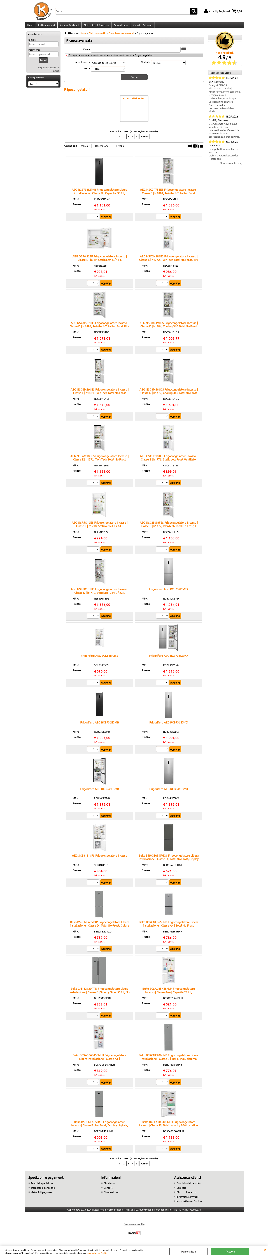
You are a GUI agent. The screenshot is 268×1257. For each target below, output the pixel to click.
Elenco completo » (230, 166)
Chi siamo (109, 1185)
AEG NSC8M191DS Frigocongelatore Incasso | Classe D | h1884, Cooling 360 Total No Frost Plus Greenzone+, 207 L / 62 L (168, 329)
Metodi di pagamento (43, 1194)
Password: (34, 52)
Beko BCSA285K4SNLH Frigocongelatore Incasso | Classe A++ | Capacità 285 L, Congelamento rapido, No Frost (168, 994)
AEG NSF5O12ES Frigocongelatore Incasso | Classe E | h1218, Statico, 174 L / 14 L (99, 526)
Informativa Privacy (187, 1199)
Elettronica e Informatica (95, 26)
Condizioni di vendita (188, 1185)
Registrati (55, 73)
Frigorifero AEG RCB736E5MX (168, 725)
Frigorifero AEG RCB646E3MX (168, 791)
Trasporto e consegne (43, 1190)
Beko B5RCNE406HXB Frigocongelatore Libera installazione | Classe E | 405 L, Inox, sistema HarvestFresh (168, 1061)
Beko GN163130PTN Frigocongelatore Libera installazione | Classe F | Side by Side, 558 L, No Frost (99, 994)
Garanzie (181, 1190)
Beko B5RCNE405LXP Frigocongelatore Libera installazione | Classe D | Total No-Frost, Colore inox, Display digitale (99, 928)
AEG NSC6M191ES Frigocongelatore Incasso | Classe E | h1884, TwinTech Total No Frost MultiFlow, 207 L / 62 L (100, 395)
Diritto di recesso (186, 1194)
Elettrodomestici (46, 26)
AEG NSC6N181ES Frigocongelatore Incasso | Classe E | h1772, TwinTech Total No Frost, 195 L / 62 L (168, 262)
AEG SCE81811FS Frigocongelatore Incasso (99, 858)
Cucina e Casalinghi (69, 26)
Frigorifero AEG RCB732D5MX (168, 591)
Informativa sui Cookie (97, 1252)
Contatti (108, 1190)
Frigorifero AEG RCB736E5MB (99, 725)
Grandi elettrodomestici (120, 58)
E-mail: (32, 42)
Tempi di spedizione (42, 1185)
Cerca (86, 51)
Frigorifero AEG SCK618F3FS (99, 658)
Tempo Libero (120, 26)
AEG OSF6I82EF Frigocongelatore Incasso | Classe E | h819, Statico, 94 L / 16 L (99, 260)
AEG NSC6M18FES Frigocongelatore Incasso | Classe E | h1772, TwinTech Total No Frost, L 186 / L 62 (169, 528)
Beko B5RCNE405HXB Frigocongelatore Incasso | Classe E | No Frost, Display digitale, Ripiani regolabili (99, 1127)
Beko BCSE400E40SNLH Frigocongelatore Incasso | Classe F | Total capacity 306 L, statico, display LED (168, 1127)
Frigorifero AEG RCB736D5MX (168, 658)
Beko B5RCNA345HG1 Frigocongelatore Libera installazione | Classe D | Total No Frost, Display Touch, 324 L (169, 861)
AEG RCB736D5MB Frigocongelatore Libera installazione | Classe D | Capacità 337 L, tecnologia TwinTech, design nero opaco (99, 195)
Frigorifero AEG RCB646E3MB (99, 791)
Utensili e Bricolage (141, 26)
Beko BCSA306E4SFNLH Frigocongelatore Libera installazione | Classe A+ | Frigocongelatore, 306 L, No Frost (99, 1061)
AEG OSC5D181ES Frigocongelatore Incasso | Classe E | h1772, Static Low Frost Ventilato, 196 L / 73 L (168, 462)
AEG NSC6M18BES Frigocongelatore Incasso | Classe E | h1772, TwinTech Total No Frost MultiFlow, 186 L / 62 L (99, 462)
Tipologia (145, 65)
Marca (87, 71)
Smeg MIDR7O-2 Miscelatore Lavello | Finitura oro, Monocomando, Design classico (225, 92)
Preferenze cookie (134, 1226)
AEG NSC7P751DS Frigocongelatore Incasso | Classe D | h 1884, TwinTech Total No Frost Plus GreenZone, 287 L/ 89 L (99, 329)
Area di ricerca (82, 65)
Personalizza (188, 1251)
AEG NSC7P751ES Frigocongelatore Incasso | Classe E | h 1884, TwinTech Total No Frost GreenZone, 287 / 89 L (168, 195)
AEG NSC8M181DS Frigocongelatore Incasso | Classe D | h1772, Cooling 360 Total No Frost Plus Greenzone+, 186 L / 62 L (168, 395)
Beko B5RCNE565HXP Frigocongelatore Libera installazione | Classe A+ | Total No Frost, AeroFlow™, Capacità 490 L (168, 928)
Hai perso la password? (49, 70)
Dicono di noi (111, 1194)
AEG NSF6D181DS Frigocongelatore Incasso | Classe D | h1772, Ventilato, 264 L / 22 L (99, 593)
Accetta (230, 1251)
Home (30, 26)
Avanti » (144, 139)
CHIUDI (265, 1249)
